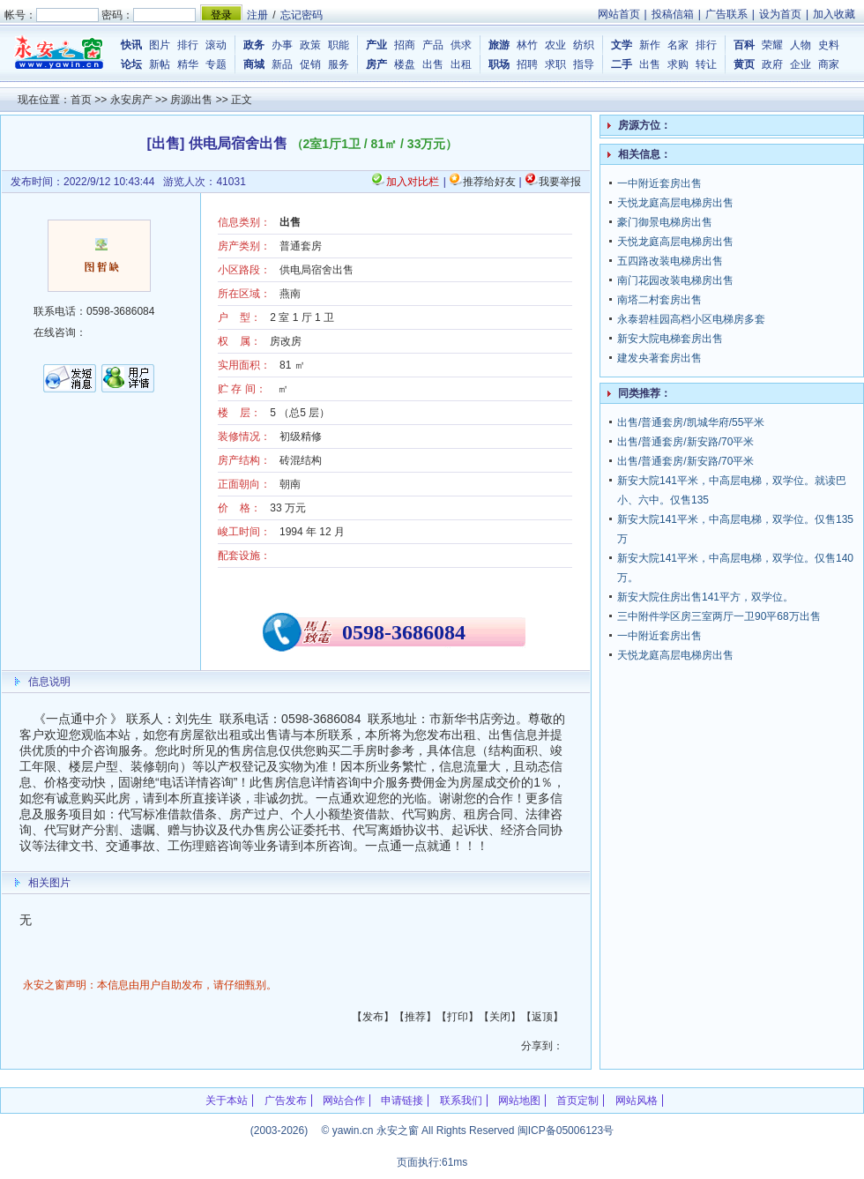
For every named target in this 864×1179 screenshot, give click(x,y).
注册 (257, 15)
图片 (159, 45)
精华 (187, 64)
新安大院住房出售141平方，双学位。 (705, 597)
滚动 (216, 45)
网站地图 (519, 1100)
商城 (253, 64)
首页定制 (577, 1100)
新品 (282, 64)
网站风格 (636, 1100)
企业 (800, 64)
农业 (555, 45)
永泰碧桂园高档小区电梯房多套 (691, 319)
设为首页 (780, 14)
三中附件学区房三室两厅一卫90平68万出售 (719, 616)
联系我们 (461, 1100)
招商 (404, 45)
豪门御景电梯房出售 (664, 222)
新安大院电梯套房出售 (670, 338)
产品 (432, 45)
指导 (583, 64)
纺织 (583, 45)
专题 (216, 64)
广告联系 (726, 14)
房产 (376, 64)
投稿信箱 (673, 14)
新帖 (159, 64)
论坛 (131, 64)
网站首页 (619, 14)
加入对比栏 (412, 181)
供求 (461, 45)
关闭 (499, 1017)
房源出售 (191, 99)
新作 (649, 45)
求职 (555, 64)
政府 (772, 64)
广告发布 (285, 1100)
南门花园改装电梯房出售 (675, 280)
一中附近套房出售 (659, 183)
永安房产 (131, 99)
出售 (432, 64)
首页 (81, 99)
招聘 (527, 64)
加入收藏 (834, 14)
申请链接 (402, 1100)
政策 (310, 45)
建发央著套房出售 (659, 358)
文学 (621, 45)
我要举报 (560, 181)
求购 (678, 64)
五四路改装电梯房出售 (670, 261)
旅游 (499, 45)
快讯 (131, 45)
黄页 (744, 64)
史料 (828, 45)
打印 (457, 1017)
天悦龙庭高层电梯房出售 (675, 203)
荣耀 (772, 45)
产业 (376, 45)
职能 (338, 45)
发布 (373, 1017)
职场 (499, 64)
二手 (621, 64)
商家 (828, 64)
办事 (282, 45)
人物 (800, 45)
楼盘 (404, 64)
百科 (744, 45)
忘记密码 (301, 15)
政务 (253, 45)
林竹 (527, 45)
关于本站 (226, 1100)
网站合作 (344, 1100)
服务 (338, 64)
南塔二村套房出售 (659, 300)
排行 (187, 45)
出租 (461, 64)
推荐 (415, 1017)
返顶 (542, 1017)
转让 (706, 64)
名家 (678, 45)
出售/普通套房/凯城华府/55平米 (690, 422)
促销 (310, 64)
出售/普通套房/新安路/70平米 (685, 442)
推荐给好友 (489, 181)
